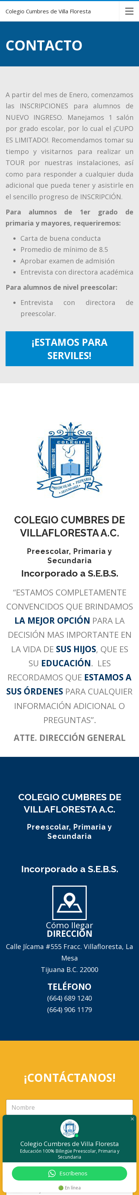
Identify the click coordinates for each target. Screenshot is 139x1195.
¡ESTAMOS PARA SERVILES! (69, 348)
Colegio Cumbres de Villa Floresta (48, 11)
